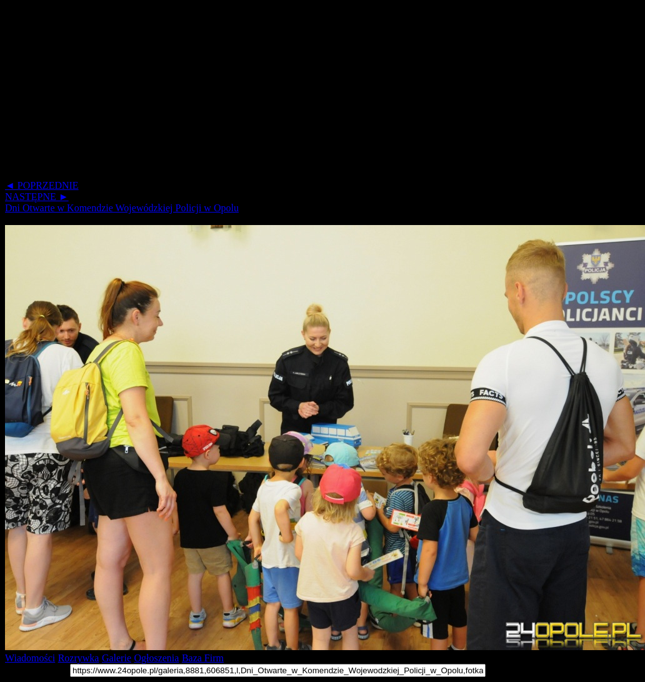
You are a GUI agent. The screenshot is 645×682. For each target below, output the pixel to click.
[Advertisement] (305, 92)
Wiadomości (30, 658)
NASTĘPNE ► (37, 196)
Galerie (116, 658)
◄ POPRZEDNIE (42, 185)
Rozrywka (78, 658)
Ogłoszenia (156, 658)
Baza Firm (203, 658)
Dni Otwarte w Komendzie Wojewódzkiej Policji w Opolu (122, 208)
